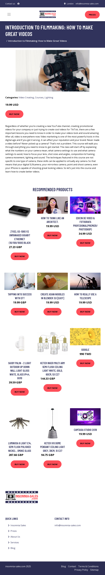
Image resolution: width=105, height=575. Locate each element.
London (70, 3)
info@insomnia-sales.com (87, 3)
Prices (92, 14)
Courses (39, 97)
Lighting (49, 97)
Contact (72, 566)
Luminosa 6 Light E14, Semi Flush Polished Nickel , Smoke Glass (19, 446)
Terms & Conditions (88, 566)
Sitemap (94, 569)
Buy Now (14, 114)
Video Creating (26, 97)
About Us (15, 536)
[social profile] (18, 3)
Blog (13, 548)
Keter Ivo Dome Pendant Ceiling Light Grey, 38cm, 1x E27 (52, 446)
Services (15, 542)
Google (85, 349)
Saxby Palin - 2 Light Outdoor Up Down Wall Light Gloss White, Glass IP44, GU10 (19, 370)
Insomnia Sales (18, 525)
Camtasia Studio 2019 (85, 429)
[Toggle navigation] (9, 14)
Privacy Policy (81, 569)
